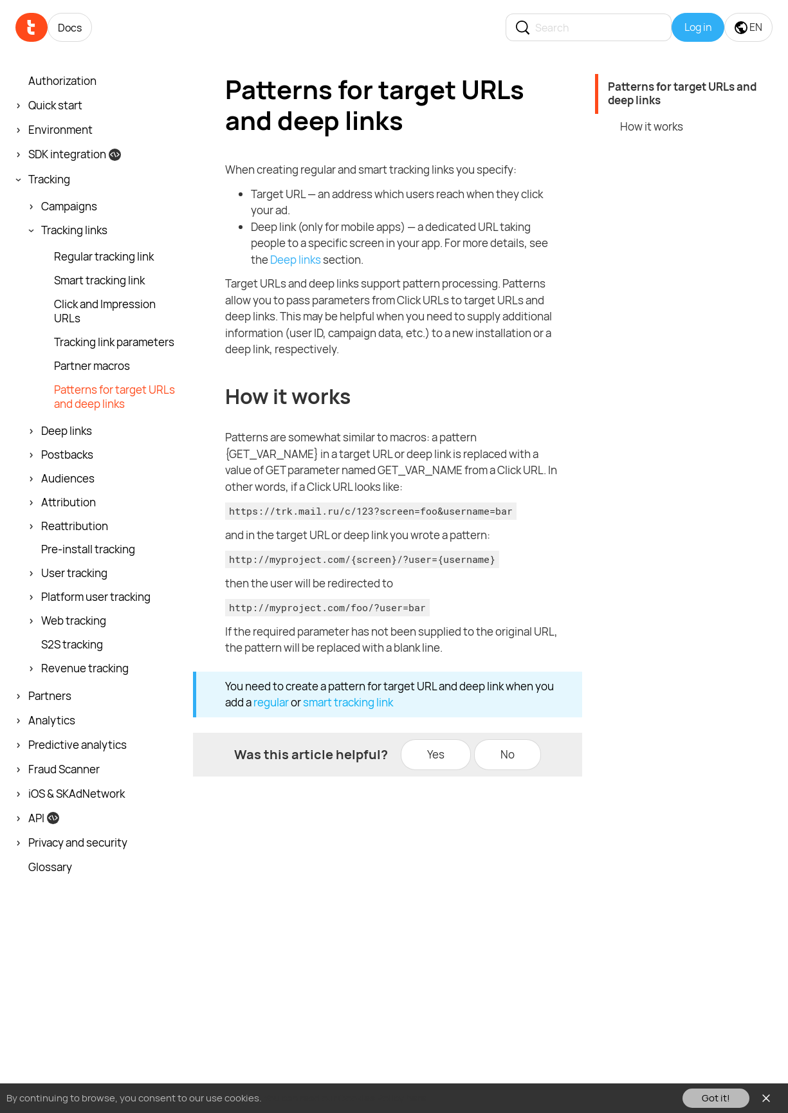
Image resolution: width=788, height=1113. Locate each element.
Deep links (295, 259)
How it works (651, 126)
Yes (435, 754)
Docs (70, 28)
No (507, 754)
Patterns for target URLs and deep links (682, 93)
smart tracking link (348, 702)
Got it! (716, 1098)
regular (271, 702)
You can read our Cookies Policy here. (346, 1098)
